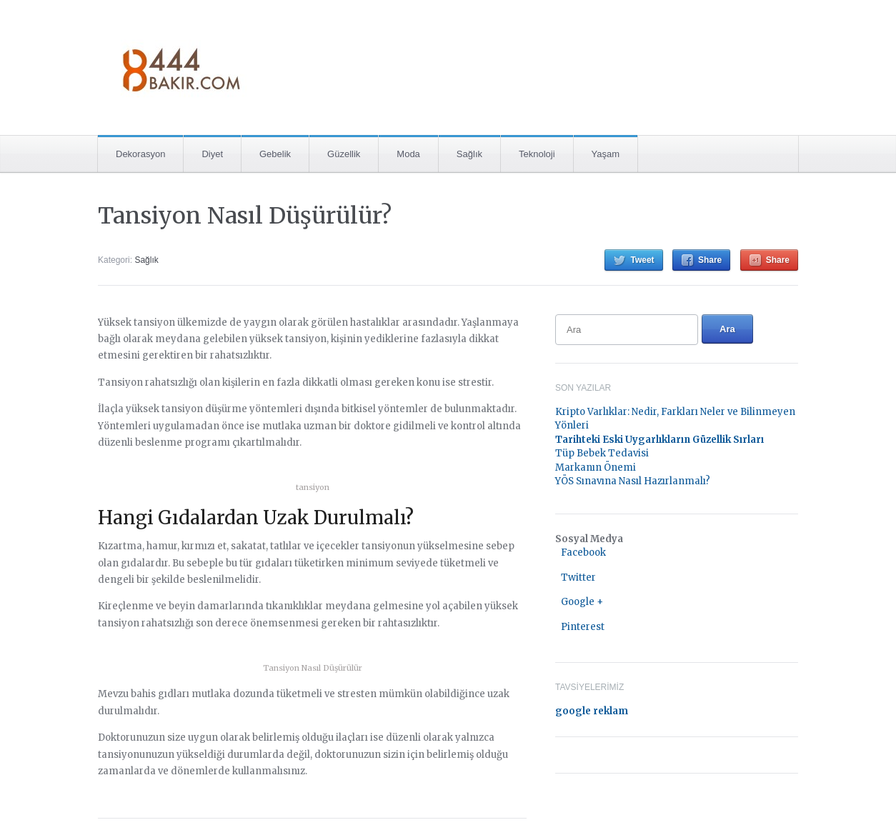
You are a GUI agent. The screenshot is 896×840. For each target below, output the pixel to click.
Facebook (583, 552)
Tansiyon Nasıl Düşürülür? (245, 215)
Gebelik (275, 154)
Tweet (642, 260)
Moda (408, 154)
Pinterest (582, 627)
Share (710, 260)
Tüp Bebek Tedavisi (602, 453)
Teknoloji (537, 154)
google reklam (591, 711)
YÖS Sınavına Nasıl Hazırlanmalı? (632, 481)
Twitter (578, 577)
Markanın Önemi (595, 467)
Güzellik (343, 154)
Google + (582, 602)
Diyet (212, 154)
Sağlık (469, 154)
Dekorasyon (140, 154)
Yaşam (606, 154)
